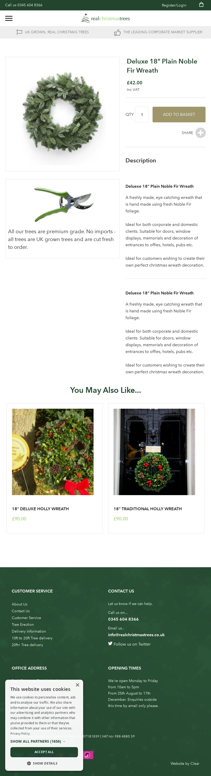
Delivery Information (29, 631)
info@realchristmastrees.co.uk (136, 634)
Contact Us (21, 611)
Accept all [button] (44, 752)
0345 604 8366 (29, 5)
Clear (194, 763)
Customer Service (26, 618)
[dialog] (44, 725)
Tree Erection (23, 624)
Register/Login (174, 5)
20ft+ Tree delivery (27, 645)
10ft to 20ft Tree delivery (32, 638)
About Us (19, 604)
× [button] (77, 685)
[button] (44, 741)
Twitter (144, 644)
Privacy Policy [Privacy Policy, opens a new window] (20, 733)
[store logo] (105, 18)
